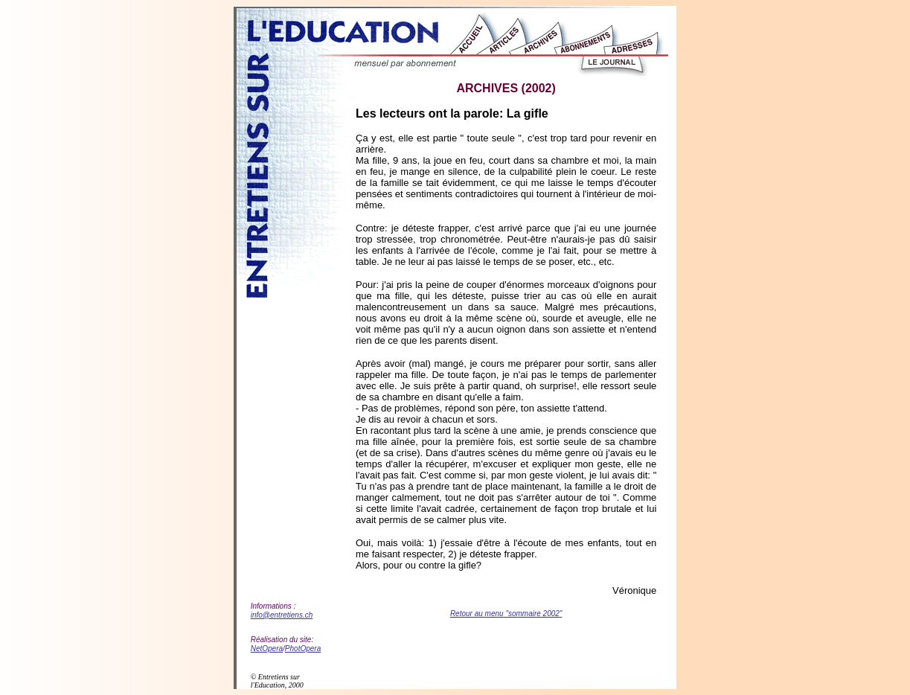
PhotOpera (303, 648)
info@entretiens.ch (282, 615)
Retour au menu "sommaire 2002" (506, 613)
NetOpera (267, 648)
